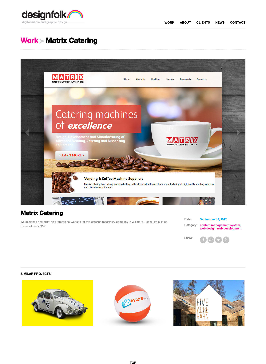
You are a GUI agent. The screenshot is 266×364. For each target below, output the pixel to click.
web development (229, 228)
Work (170, 22)
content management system (220, 225)
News (220, 22)
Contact (238, 22)
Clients (203, 22)
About (185, 22)
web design (208, 228)
